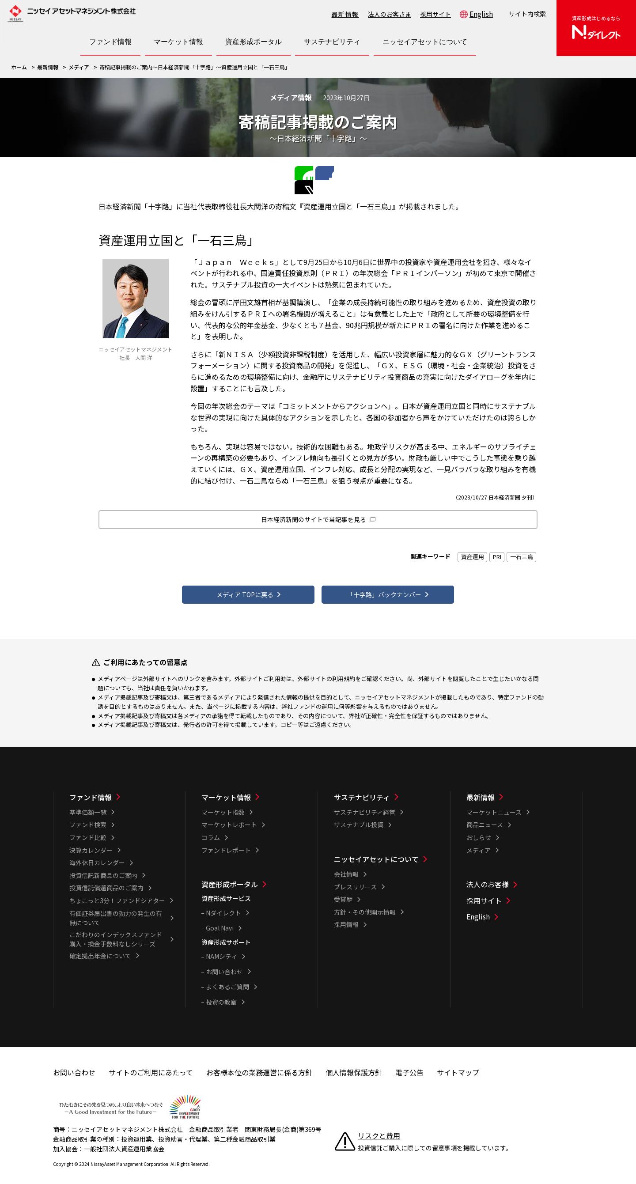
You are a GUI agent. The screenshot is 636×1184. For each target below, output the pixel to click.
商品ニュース (484, 821)
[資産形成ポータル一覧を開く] (253, 42)
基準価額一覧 (87, 808)
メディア (78, 67)
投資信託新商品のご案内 (103, 871)
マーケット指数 (223, 808)
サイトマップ (458, 1068)
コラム (210, 833)
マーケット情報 (226, 793)
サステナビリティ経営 (364, 808)
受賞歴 (343, 895)
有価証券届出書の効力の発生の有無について (115, 914)
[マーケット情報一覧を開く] (178, 42)
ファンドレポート (226, 846)
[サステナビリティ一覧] (386, 793)
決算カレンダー (91, 846)
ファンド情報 (90, 793)
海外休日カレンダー (97, 859)
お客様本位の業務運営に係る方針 (259, 1068)
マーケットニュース (494, 808)
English (481, 13)
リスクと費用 (379, 1132)
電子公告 (409, 1068)
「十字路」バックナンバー (384, 587)
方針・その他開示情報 (365, 908)
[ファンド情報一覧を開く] (110, 42)
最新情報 (345, 14)
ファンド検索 (87, 821)
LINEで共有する (301, 172)
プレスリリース (355, 882)
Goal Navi (220, 924)
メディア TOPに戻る (244, 587)
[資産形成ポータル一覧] (253, 880)
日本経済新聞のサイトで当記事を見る (314, 506)
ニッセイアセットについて (376, 855)
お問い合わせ (224, 968)
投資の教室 (221, 998)
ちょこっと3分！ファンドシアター (117, 897)
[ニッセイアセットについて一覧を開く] (425, 42)
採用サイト (435, 14)
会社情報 (346, 870)
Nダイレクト (223, 908)
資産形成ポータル (229, 880)
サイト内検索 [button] (527, 13)
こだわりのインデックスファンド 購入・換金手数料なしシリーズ (118, 935)
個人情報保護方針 (354, 1068)
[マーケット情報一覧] (253, 793)
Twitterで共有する (331, 172)
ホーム (19, 67)
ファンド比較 (87, 833)
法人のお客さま (389, 14)
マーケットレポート (229, 821)
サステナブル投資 (358, 821)
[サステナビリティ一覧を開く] (332, 42)
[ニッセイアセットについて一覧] (386, 855)
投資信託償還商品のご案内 (106, 884)
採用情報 (346, 920)
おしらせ (478, 833)
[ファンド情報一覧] (121, 793)
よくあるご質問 (227, 983)
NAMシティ (221, 952)
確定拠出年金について (100, 951)
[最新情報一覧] (518, 793)
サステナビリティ (362, 793)
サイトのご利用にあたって (151, 1068)
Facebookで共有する (316, 172)
